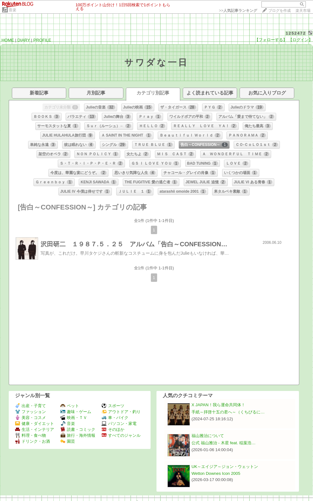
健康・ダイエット (34, 423)
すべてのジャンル (121, 435)
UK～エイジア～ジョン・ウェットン (224, 466)
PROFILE (42, 40)
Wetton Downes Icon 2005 (215, 473)
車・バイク (115, 417)
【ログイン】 (300, 39)
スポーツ (113, 405)
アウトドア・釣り (121, 411)
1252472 (296, 33)
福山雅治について (207, 435)
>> (238, 10)
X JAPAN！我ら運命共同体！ (218, 404)
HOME (8, 40)
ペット (69, 405)
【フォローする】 (271, 39)
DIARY (23, 40)
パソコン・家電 (119, 423)
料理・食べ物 (30, 435)
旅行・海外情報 (77, 435)
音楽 (12, 10)
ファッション (30, 411)
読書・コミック (77, 429)
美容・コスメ (30, 417)
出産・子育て (30, 405)
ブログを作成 (279, 10)
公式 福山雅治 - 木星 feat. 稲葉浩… (223, 443)
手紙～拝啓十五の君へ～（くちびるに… (228, 412)
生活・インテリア (34, 429)
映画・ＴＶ (73, 417)
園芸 (67, 441)
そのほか (113, 429)
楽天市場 (303, 10)
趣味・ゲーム (75, 411)
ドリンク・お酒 (32, 441)
